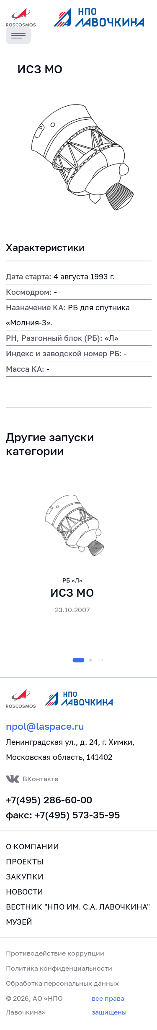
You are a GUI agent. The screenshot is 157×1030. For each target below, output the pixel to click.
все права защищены (109, 1005)
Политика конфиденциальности (59, 968)
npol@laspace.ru (45, 726)
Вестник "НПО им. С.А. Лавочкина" (78, 906)
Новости (24, 891)
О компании (32, 846)
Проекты (25, 861)
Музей (19, 921)
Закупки (25, 876)
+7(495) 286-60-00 (49, 799)
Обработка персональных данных (62, 983)
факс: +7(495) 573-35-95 (63, 814)
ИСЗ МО (72, 592)
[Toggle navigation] (18, 36)
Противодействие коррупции (55, 953)
